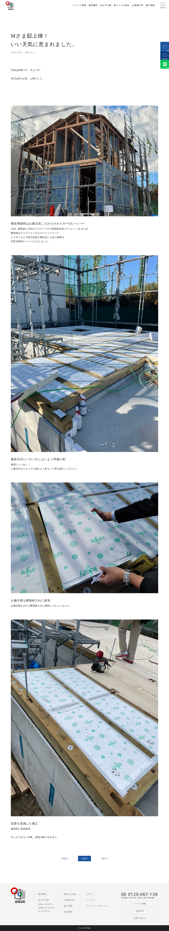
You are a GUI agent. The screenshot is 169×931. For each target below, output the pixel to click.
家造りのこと (30, 53)
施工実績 (150, 5)
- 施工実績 (68, 906)
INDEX (84, 858)
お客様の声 (137, 5)
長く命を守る (43, 911)
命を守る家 (105, 5)
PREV (65, 859)
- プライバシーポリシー (96, 906)
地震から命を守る (45, 904)
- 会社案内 (68, 912)
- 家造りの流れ (70, 894)
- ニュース (90, 900)
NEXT (104, 859)
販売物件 (93, 5)
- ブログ (89, 894)
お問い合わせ (140, 918)
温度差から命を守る (46, 908)
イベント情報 (163, 47)
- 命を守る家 (43, 900)
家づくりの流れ (122, 5)
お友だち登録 (163, 69)
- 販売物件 (42, 894)
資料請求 (163, 57)
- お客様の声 (69, 900)
